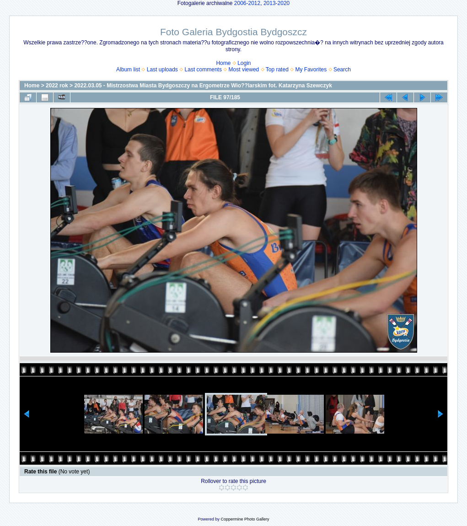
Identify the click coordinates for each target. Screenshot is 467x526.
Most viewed (244, 69)
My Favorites (311, 69)
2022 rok (57, 85)
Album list (128, 69)
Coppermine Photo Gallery (244, 519)
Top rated (277, 69)
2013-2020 (276, 3)
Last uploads (162, 69)
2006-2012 (247, 3)
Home (223, 63)
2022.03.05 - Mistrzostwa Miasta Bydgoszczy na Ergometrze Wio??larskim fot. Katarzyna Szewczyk (203, 85)
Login (244, 63)
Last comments (203, 69)
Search (342, 69)
